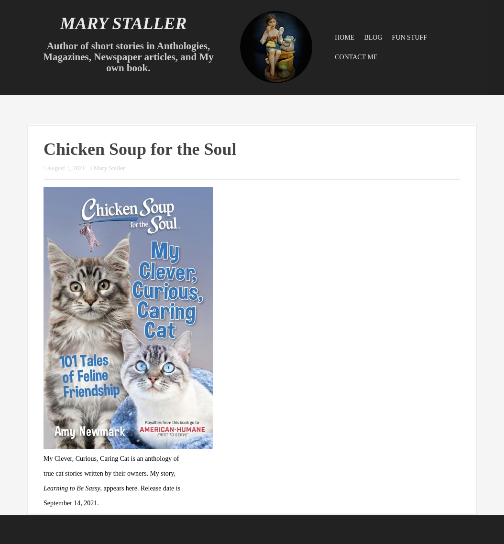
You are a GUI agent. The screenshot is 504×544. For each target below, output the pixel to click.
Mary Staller (123, 23)
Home (344, 37)
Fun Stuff (409, 37)
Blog (373, 37)
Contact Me (356, 57)
